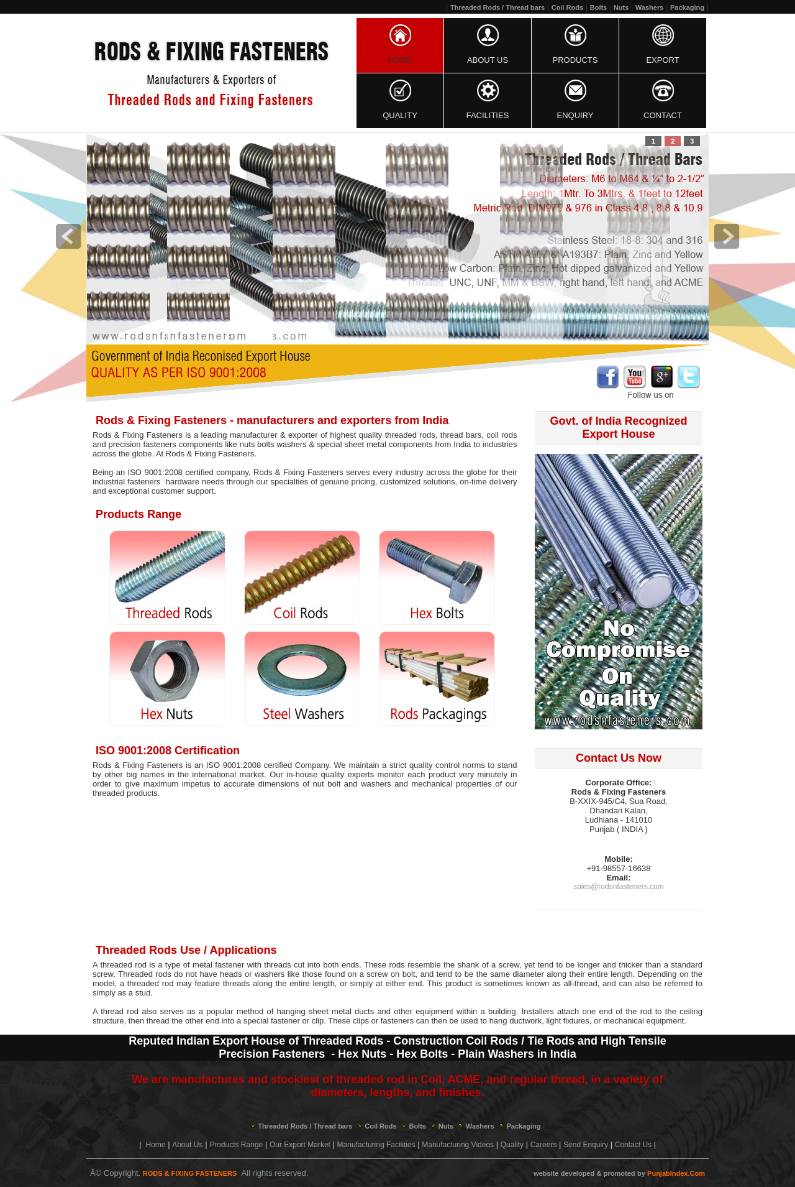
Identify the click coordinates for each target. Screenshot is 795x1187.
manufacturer (254, 435)
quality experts (348, 774)
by (641, 1173)
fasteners (397, 1020)
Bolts (598, 7)
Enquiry (575, 115)
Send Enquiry (585, 1144)
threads (236, 983)
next (727, 236)
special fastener (271, 1020)
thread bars (461, 435)
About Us (487, 60)
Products (575, 60)
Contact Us (633, 1144)
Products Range (236, 1144)
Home (400, 60)
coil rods (501, 435)
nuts (247, 444)
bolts (265, 444)
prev (68, 236)
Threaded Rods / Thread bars (497, 7)
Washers (649, 7)
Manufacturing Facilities (376, 1144)
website (546, 1173)
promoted (619, 1173)
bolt (409, 974)
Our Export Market (300, 1144)
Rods (175, 453)
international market (228, 774)
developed (577, 1173)
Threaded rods (144, 974)
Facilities (487, 115)
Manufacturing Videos (458, 1144)
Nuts (621, 7)
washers (291, 444)
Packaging (687, 7)
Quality (400, 115)
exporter (303, 435)
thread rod (120, 1011)
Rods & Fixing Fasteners (298, 472)
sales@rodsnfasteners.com (618, 886)
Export (662, 60)
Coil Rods (567, 7)
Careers (543, 1144)
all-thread (580, 983)
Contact (662, 115)
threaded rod (123, 964)
